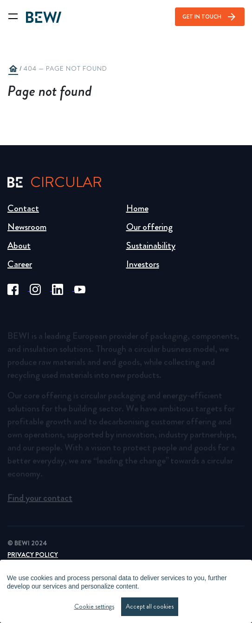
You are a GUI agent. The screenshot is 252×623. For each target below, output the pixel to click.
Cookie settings (94, 606)
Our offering (149, 227)
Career (19, 264)
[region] (126, 591)
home (13, 69)
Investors (142, 264)
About (19, 245)
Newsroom (26, 227)
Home (137, 208)
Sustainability (150, 245)
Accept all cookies (150, 606)
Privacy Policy (32, 554)
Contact (23, 208)
